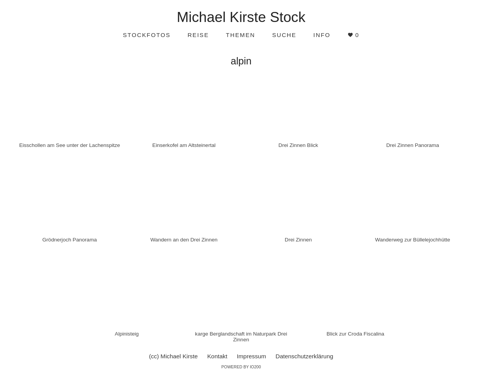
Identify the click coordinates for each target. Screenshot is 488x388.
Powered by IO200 (241, 366)
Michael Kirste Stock (241, 17)
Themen (240, 35)
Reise (198, 35)
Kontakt (217, 356)
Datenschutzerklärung (304, 356)
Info (321, 35)
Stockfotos (147, 35)
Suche (284, 35)
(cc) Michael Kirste (173, 356)
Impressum (251, 356)
